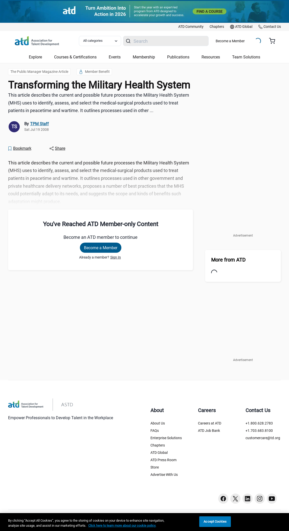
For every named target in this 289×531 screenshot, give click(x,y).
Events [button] (115, 57)
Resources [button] (211, 57)
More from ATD (228, 260)
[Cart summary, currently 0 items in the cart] (274, 41)
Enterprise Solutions (166, 438)
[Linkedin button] (247, 499)
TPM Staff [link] (39, 123)
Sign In (115, 257)
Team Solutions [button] (246, 57)
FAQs (154, 431)
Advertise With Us (164, 475)
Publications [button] (178, 57)
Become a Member (230, 41)
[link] (191, 27)
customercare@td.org (263, 438)
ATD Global (159, 453)
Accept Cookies (215, 521)
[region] (144, 522)
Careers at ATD (209, 423)
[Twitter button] (235, 499)
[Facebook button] (223, 499)
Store (154, 467)
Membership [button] (144, 57)
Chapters (157, 445)
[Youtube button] (272, 499)
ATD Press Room (163, 460)
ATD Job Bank (209, 431)
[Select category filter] (100, 41)
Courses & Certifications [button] (75, 57)
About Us (157, 423)
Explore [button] (35, 57)
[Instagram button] (260, 499)
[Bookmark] (19, 148)
